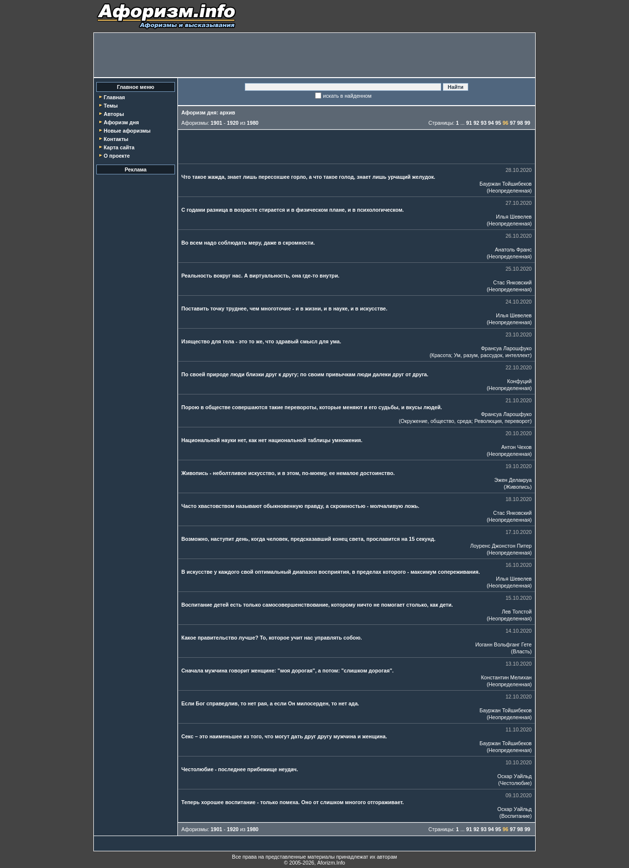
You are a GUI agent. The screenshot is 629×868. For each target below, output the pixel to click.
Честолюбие (515, 783)
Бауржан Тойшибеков (506, 184)
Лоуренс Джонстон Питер (501, 546)
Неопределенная (509, 191)
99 (527, 123)
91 (469, 123)
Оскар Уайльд (514, 776)
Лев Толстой (517, 612)
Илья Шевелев (514, 217)
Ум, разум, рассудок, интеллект (492, 355)
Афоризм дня (121, 122)
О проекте (117, 156)
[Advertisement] (314, 55)
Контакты (116, 139)
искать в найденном (347, 96)
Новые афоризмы (127, 131)
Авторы (114, 114)
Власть (521, 651)
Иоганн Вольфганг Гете (503, 644)
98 (520, 123)
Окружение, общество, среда (435, 421)
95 (498, 123)
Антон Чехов (516, 447)
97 (513, 123)
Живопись (518, 487)
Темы (111, 106)
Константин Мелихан (506, 677)
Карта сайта (119, 147)
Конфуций (519, 381)
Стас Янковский (512, 282)
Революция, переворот (502, 421)
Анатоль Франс (513, 249)
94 (491, 123)
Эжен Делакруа (513, 480)
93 (483, 123)
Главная (114, 97)
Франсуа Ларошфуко (506, 348)
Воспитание (515, 816)
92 (476, 123)
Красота (441, 355)
